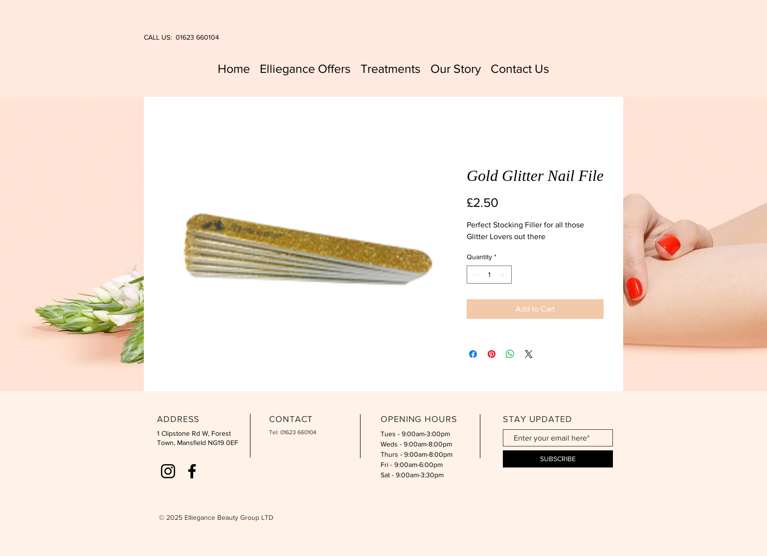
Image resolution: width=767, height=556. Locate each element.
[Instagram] (168, 471)
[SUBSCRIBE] (558, 458)
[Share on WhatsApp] (510, 354)
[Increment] (504, 274)
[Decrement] (474, 274)
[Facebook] (192, 471)
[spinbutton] (489, 274)
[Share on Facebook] (473, 354)
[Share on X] (529, 354)
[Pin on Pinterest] (491, 354)
